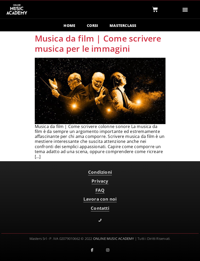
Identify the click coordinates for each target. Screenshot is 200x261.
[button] (185, 9)
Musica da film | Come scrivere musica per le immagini (98, 43)
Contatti (100, 208)
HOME (69, 25)
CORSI (92, 25)
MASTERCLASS (123, 25)
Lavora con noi (100, 199)
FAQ (100, 190)
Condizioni (100, 172)
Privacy (100, 181)
